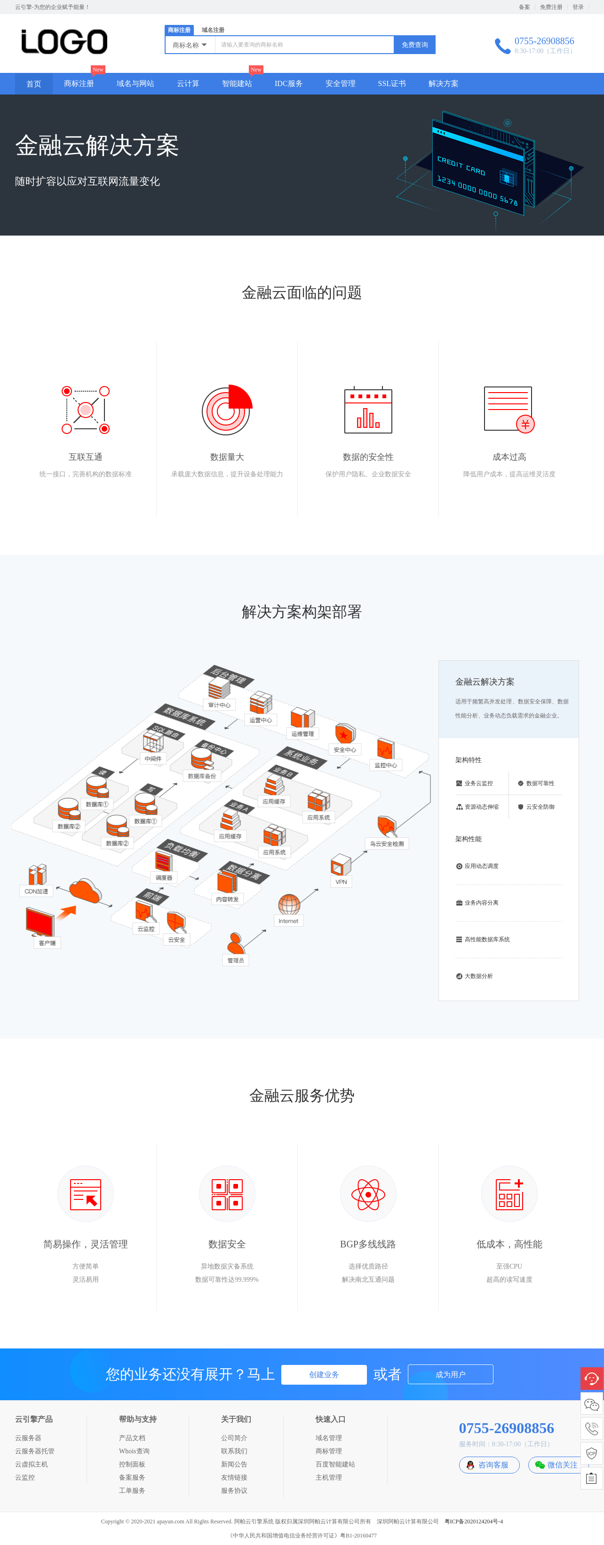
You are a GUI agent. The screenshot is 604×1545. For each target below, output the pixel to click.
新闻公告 (234, 1464)
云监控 (25, 1477)
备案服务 (132, 1477)
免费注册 (551, 7)
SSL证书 (392, 83)
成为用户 (451, 1375)
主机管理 (329, 1477)
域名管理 (329, 1438)
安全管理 (341, 83)
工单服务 (132, 1490)
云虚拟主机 (31, 1464)
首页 (33, 84)
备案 (524, 7)
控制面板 (132, 1464)
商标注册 (179, 30)
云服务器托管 (35, 1451)
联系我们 (234, 1451)
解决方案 (444, 83)
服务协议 (234, 1490)
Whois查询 (134, 1451)
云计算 (188, 83)
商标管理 (329, 1451)
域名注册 (213, 30)
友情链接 (234, 1477)
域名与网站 (135, 83)
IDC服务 (289, 83)
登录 (578, 7)
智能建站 (237, 83)
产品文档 (132, 1438)
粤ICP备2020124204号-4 (474, 1521)
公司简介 (234, 1438)
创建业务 (324, 1375)
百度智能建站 (335, 1464)
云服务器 (28, 1438)
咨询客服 (493, 1465)
